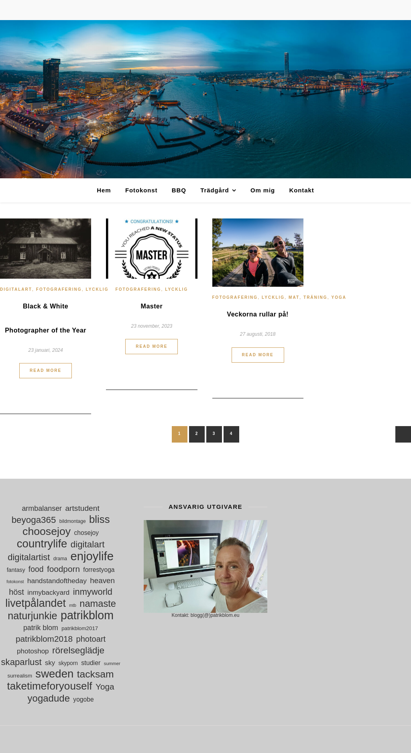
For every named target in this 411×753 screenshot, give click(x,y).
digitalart (16, 289)
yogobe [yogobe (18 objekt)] (83, 699)
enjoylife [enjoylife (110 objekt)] (92, 556)
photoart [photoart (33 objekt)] (91, 639)
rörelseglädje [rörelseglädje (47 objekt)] (78, 650)
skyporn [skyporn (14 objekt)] (68, 663)
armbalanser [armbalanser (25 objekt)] (42, 508)
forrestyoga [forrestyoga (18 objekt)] (98, 569)
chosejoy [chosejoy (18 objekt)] (86, 532)
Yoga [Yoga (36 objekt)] (105, 686)
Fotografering (59, 289)
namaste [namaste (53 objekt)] (97, 604)
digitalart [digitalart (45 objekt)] (88, 544)
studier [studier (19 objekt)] (90, 662)
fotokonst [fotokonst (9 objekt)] (15, 581)
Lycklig (96, 289)
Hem (104, 190)
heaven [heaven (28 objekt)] (102, 580)
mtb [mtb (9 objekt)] (72, 605)
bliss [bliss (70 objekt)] (99, 519)
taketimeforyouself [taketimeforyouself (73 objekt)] (49, 686)
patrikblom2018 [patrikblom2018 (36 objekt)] (44, 638)
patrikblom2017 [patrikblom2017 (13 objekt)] (79, 628)
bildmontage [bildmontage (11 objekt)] (72, 521)
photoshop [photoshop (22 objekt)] (33, 651)
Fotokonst (141, 190)
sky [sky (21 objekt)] (50, 663)
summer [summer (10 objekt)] (112, 663)
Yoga (339, 297)
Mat (294, 297)
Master (152, 306)
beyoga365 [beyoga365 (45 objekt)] (34, 520)
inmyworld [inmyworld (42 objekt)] (92, 592)
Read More (45, 370)
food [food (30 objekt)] (36, 569)
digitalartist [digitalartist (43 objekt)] (29, 557)
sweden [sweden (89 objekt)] (54, 674)
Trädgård (214, 190)
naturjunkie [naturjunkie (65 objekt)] (32, 616)
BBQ (179, 190)
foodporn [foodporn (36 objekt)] (63, 568)
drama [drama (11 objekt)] (60, 558)
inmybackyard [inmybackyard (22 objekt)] (48, 592)
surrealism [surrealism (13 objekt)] (20, 676)
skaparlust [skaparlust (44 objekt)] (21, 662)
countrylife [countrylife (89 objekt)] (42, 544)
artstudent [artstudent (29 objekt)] (82, 508)
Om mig (262, 190)
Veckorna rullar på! (258, 314)
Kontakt (301, 190)
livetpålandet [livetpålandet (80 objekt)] (35, 603)
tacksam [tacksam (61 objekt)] (95, 674)
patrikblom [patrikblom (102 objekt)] (87, 615)
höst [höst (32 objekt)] (16, 592)
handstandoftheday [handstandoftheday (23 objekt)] (57, 581)
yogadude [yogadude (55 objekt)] (49, 698)
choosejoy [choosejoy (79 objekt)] (46, 531)
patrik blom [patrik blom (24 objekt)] (40, 628)
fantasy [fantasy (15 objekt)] (16, 570)
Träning (315, 297)
